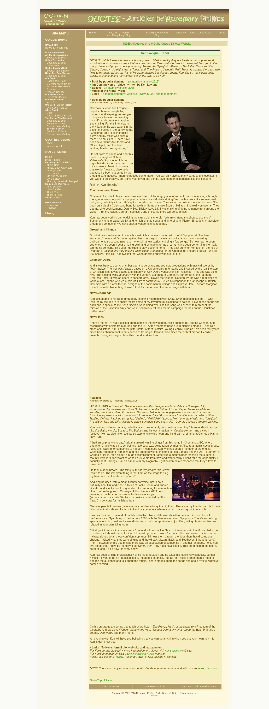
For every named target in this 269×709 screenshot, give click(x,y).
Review (119, 656)
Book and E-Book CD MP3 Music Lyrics (58, 82)
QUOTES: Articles (155, 686)
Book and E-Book (55, 57)
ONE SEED (52, 178)
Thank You (52, 192)
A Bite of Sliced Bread (58, 115)
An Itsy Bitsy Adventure (58, 167)
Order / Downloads (200, 32)
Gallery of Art (53, 65)
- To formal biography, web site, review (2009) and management (134, 93)
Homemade (52, 173)
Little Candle (53, 189)
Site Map (155, 695)
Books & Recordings (56, 46)
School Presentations (58, 86)
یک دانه (49, 102)
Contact (221, 32)
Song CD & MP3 (55, 123)
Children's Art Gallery (57, 126)
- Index (52, 159)
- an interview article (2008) (113, 87)
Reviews (50, 89)
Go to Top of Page (101, 680)
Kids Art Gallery (54, 92)
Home (92, 32)
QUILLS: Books (110, 686)
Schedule (180, 32)
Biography (51, 205)
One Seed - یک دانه (56, 107)
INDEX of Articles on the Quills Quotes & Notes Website (157, 43)
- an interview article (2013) (125, 81)
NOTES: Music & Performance (199, 686)
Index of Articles (55, 146)
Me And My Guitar (56, 176)
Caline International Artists (139, 653)
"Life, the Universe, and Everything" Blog (119, 34)
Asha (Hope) (53, 170)
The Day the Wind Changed (61, 181)
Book (48, 112)
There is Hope (53, 194)
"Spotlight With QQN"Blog (157, 34)
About (50, 143)
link (183, 63)
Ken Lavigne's (173, 650)
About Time (52, 165)
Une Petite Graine (56, 97)
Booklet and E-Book (57, 70)
